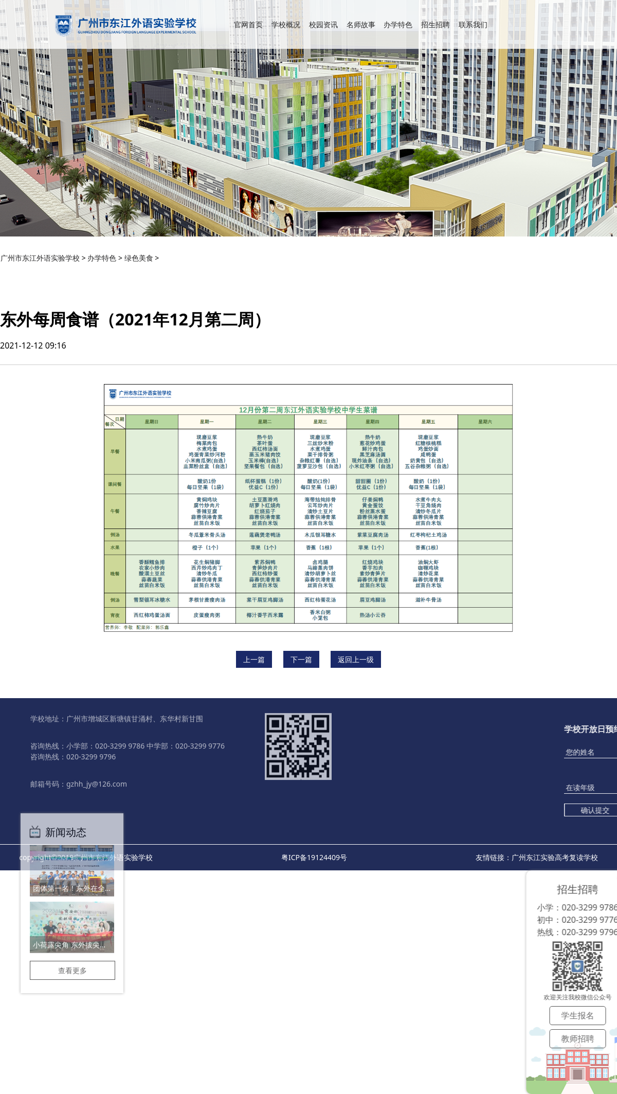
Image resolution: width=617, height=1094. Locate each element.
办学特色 (398, 34)
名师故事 (360, 34)
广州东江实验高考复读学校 (555, 857)
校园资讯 (323, 34)
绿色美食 (138, 258)
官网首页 (248, 34)
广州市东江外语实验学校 (40, 258)
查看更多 (72, 928)
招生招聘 (435, 34)
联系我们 (473, 34)
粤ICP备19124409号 (314, 857)
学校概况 (285, 34)
